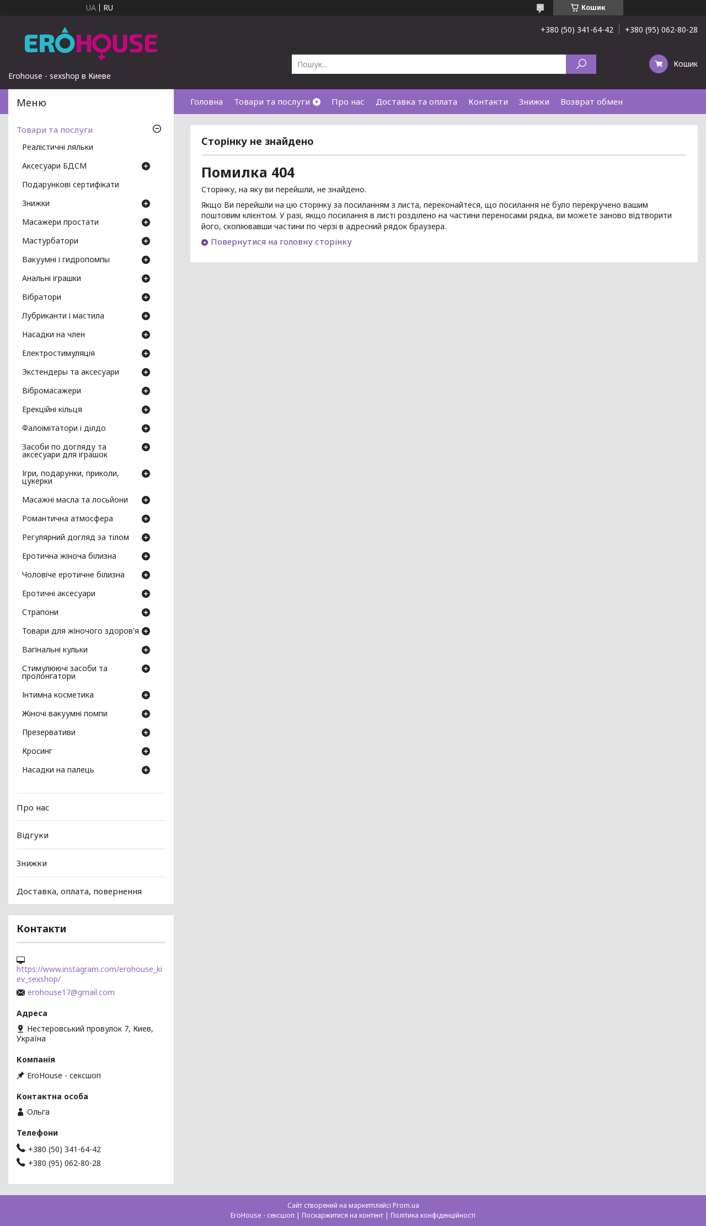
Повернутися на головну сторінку (281, 241)
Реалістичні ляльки (57, 147)
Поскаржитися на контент (342, 1215)
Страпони (40, 612)
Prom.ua (406, 1205)
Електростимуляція (58, 353)
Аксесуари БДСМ (54, 166)
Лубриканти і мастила (63, 316)
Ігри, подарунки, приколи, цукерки (70, 477)
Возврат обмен (591, 101)
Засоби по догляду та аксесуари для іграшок (65, 451)
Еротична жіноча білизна (69, 556)
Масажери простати (60, 222)
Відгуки (33, 834)
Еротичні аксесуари (58, 594)
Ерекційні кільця (52, 410)
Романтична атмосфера (67, 519)
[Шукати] (581, 64)
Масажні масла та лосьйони (75, 500)
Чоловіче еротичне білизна (73, 575)
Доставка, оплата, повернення (79, 890)
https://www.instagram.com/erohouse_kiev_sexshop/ (89, 974)
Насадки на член (53, 335)
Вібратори (41, 297)
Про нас (348, 101)
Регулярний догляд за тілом (75, 537)
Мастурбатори (50, 241)
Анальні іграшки (51, 278)
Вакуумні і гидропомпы (66, 260)
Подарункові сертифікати (70, 185)
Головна (206, 101)
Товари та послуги (272, 101)
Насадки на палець (58, 770)
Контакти (488, 101)
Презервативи (49, 732)
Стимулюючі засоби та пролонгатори (65, 673)
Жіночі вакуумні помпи (65, 714)
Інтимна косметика (58, 695)
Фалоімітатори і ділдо (64, 428)
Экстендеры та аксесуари (70, 372)
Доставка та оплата (416, 101)
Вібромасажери (51, 391)
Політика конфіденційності (433, 1215)
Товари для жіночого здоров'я (80, 631)
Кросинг (37, 751)
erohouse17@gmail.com (71, 992)
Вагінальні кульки (55, 650)
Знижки (534, 101)
